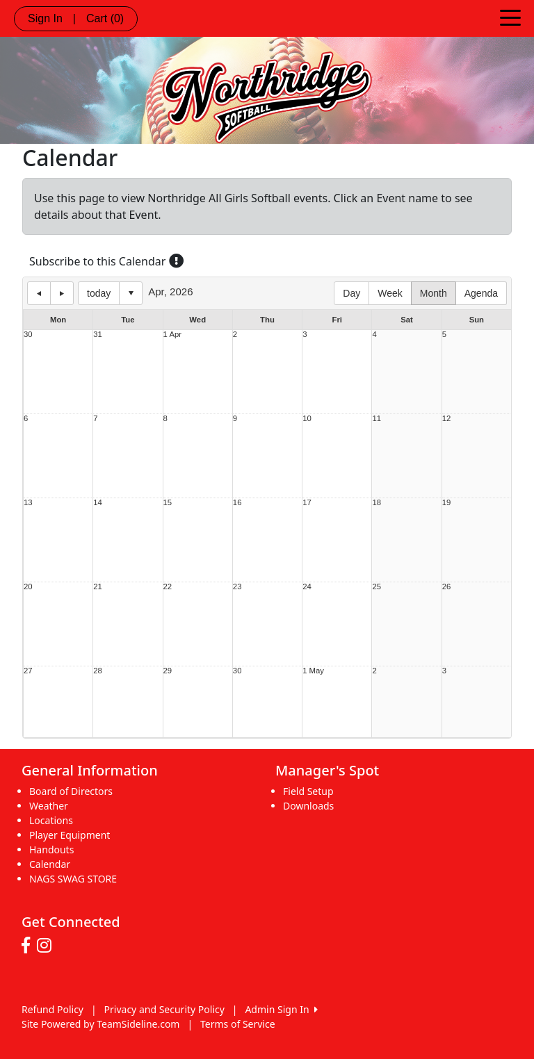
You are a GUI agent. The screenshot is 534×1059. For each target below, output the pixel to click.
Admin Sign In (281, 1009)
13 (28, 503)
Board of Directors (71, 791)
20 (28, 587)
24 (307, 587)
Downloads (308, 805)
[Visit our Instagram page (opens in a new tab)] (47, 946)
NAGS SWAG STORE (73, 878)
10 (307, 418)
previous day (39, 293)
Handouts (51, 849)
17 (307, 503)
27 (28, 671)
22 (167, 587)
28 (97, 671)
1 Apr (172, 334)
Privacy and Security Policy (164, 1009)
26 (446, 587)
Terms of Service (237, 1024)
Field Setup (308, 791)
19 (446, 503)
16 (237, 503)
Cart (105, 18)
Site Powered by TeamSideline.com (100, 1024)
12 (446, 418)
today (99, 293)
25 (376, 587)
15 (167, 503)
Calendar (49, 864)
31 (97, 334)
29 (167, 671)
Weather (48, 805)
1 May (313, 671)
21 (97, 587)
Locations (51, 820)
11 (376, 418)
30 (28, 334)
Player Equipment (69, 835)
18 (376, 503)
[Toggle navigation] (510, 16)
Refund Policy (52, 1009)
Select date (131, 293)
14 (97, 503)
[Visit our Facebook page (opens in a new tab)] (29, 946)
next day (62, 293)
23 (237, 587)
